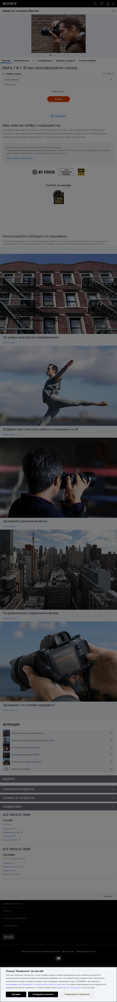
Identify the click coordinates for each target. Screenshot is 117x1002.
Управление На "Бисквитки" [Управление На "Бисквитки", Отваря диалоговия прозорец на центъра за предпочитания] (77, 994)
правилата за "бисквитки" (68, 988)
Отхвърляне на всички (43, 994)
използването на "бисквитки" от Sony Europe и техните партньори (36, 984)
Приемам (16, 994)
